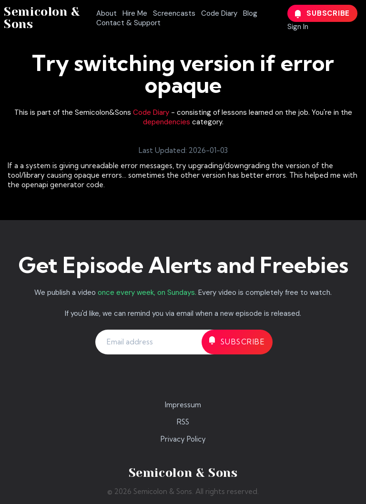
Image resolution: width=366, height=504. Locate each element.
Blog (250, 13)
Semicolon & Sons (42, 18)
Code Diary (219, 13)
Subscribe (322, 13)
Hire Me (134, 13)
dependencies (166, 122)
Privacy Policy (183, 439)
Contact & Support (128, 23)
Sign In (297, 26)
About (106, 13)
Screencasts (174, 13)
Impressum (183, 404)
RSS (183, 421)
